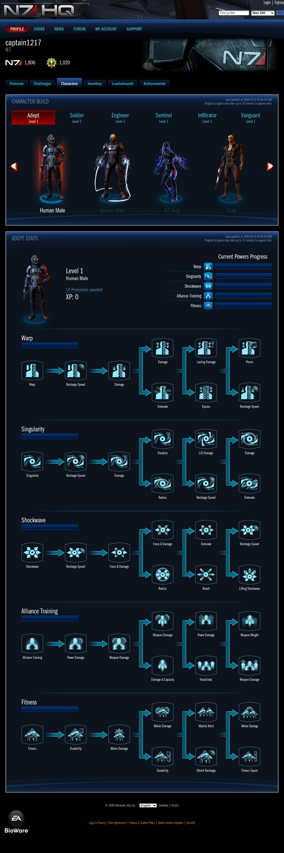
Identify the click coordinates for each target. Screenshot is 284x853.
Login (267, 2)
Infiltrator (207, 118)
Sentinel (163, 118)
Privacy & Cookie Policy (142, 823)
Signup (279, 2)
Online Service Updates (170, 823)
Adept (33, 118)
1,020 (64, 62)
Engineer (120, 118)
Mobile (175, 805)
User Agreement (117, 823)
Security (191, 823)
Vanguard (250, 118)
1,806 (29, 62)
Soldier (77, 118)
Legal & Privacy (97, 823)
